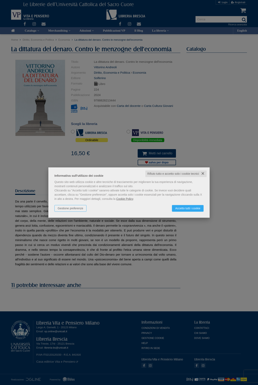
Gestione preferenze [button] (70, 208)
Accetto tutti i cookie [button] (187, 208)
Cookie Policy (124, 198)
